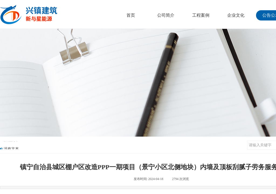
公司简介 (165, 15)
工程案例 (200, 15)
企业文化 (235, 15)
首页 (130, 15)
